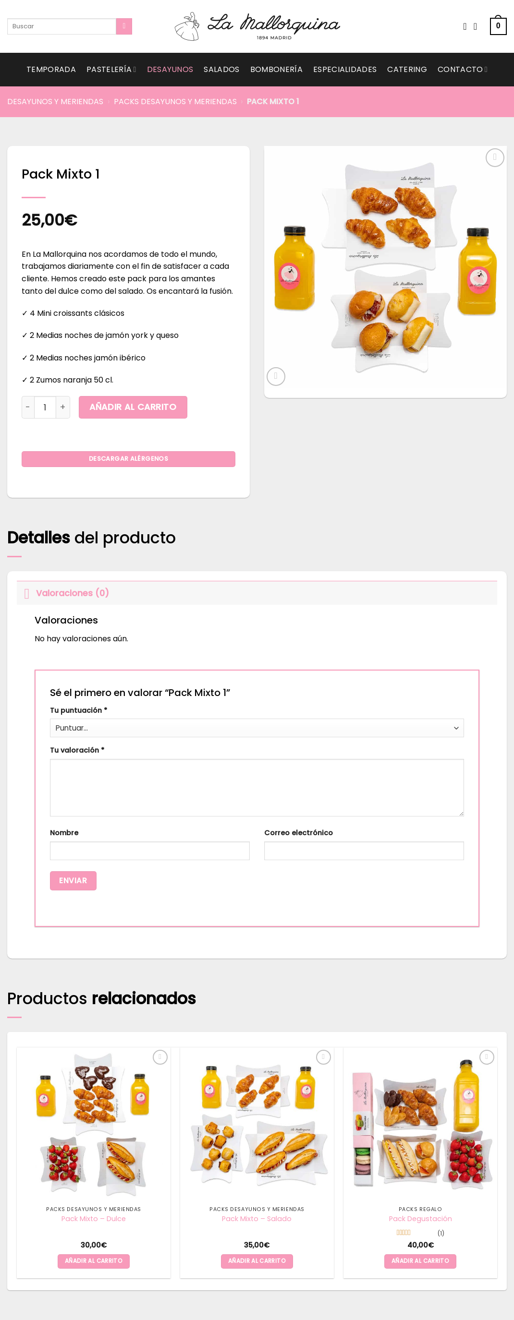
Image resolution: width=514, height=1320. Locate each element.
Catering (407, 69)
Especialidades (345, 69)
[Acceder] (478, 26)
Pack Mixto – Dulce (93, 1219)
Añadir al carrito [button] (93, 1261)
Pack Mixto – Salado (257, 1219)
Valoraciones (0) (63, 593)
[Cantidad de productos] (45, 407)
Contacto (463, 69)
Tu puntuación (78, 710)
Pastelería (111, 69)
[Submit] (124, 26)
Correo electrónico (298, 833)
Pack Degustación (420, 1219)
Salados (221, 69)
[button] (498, 26)
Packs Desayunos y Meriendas (175, 101)
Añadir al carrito (132, 407)
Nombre (64, 833)
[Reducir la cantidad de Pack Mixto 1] (28, 407)
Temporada (51, 69)
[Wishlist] (465, 26)
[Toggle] (26, 593)
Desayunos (170, 69)
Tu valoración (77, 750)
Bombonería (276, 69)
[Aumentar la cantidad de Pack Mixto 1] (63, 407)
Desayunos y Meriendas (55, 101)
